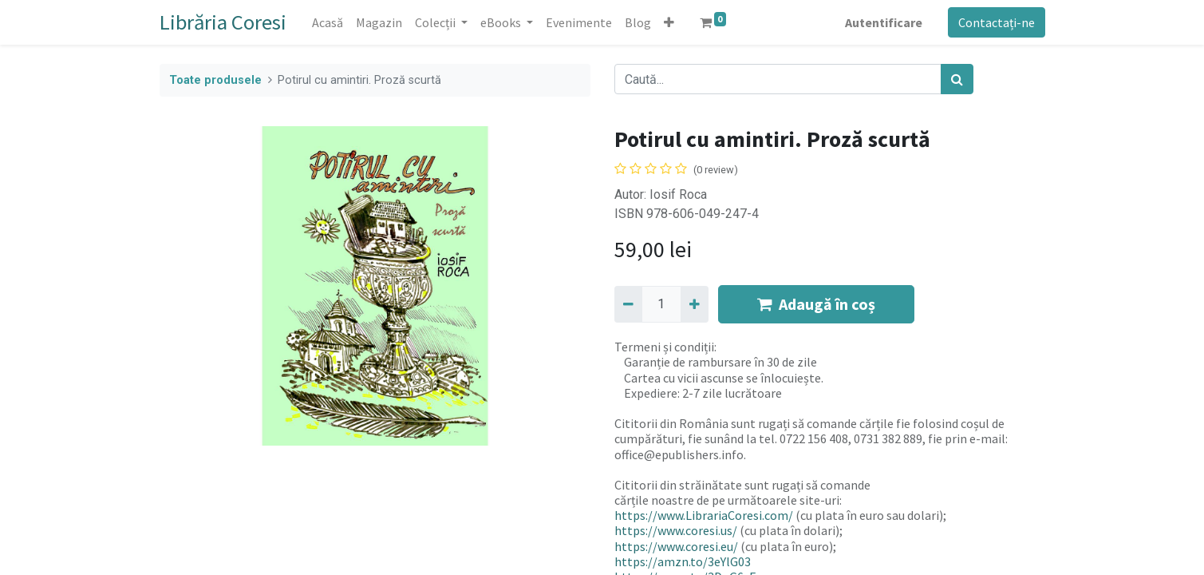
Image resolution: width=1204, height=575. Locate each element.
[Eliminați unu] (628, 304)
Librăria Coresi (223, 22)
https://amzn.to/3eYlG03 (682, 561)
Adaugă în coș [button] (816, 304)
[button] (669, 22)
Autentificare (883, 22)
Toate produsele (215, 80)
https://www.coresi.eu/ (676, 546)
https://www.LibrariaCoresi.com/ (703, 515)
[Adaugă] (695, 304)
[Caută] (957, 79)
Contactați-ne (996, 22)
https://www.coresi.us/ (675, 530)
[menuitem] (327, 22)
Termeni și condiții (664, 347)
